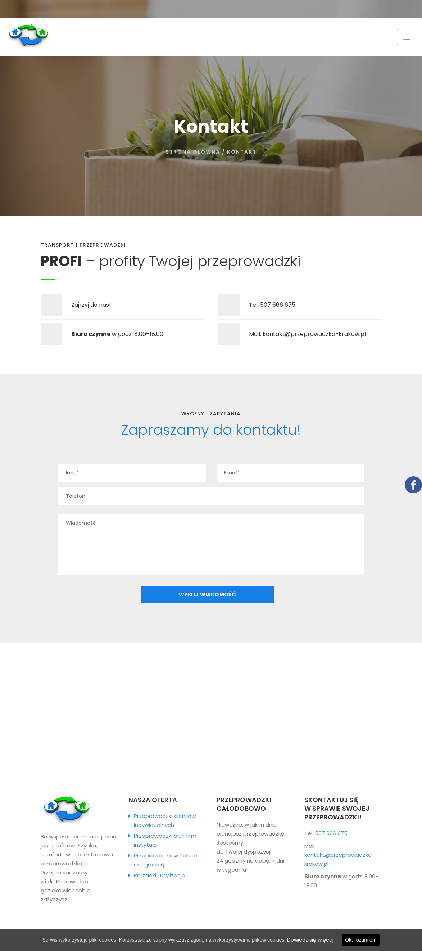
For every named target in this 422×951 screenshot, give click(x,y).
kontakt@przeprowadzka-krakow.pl (314, 334)
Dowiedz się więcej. (311, 939)
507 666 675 (277, 305)
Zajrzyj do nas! (91, 305)
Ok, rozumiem (360, 940)
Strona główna (192, 151)
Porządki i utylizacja (159, 875)
